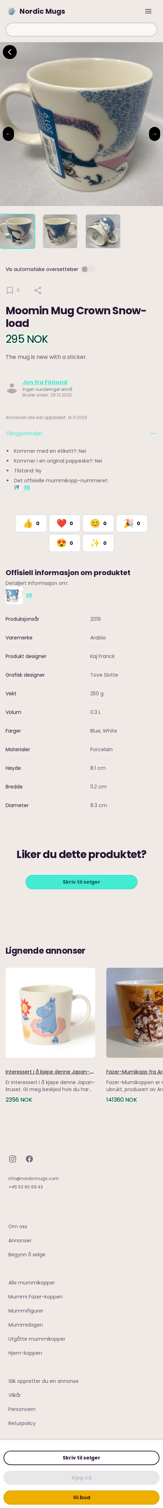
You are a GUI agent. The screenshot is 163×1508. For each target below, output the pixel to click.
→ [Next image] (154, 134)
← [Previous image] (8, 134)
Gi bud (81, 1497)
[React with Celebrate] (131, 523)
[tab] (17, 231)
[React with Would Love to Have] (98, 543)
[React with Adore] (64, 543)
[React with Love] (64, 523)
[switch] (88, 269)
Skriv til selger (81, 1457)
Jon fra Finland (45, 382)
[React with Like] (31, 523)
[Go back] (10, 52)
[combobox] (81, 29)
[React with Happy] (98, 523)
